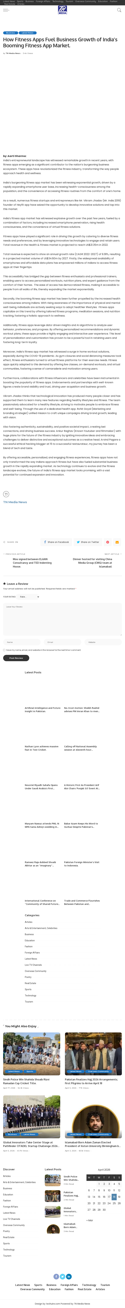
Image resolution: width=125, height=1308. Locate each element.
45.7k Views (22, 1151)
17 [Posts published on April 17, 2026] (109, 1197)
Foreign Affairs (32, 952)
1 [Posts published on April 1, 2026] (99, 1184)
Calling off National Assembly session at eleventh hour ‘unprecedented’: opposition (80, 749)
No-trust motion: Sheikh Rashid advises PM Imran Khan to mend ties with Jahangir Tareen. (82, 711)
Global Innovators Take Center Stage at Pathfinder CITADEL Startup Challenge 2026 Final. (30, 1146)
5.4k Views (28, 53)
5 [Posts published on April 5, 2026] (119, 1184)
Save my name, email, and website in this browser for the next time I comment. (43, 650)
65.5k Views (84, 1151)
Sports (28, 989)
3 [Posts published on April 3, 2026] (109, 1184)
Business (10, 33)
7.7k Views (84, 1088)
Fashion (29, 946)
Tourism (29, 1001)
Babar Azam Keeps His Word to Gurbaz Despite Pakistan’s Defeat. (81, 827)
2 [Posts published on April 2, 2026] (104, 1184)
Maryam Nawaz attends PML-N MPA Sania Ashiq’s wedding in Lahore (42, 827)
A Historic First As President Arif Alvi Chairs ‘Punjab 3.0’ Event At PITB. (81, 788)
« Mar (89, 1220)
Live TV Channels (33, 965)
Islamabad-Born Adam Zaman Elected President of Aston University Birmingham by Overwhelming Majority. (92, 1146)
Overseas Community (35, 971)
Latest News (27, 33)
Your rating (9, 596)
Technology (30, 995)
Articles (28, 922)
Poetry (28, 977)
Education (30, 940)
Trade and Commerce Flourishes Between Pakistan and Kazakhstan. (82, 904)
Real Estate (30, 983)
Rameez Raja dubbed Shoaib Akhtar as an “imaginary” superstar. (40, 865)
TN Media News (13, 53)
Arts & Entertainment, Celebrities (41, 928)
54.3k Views (23, 1088)
